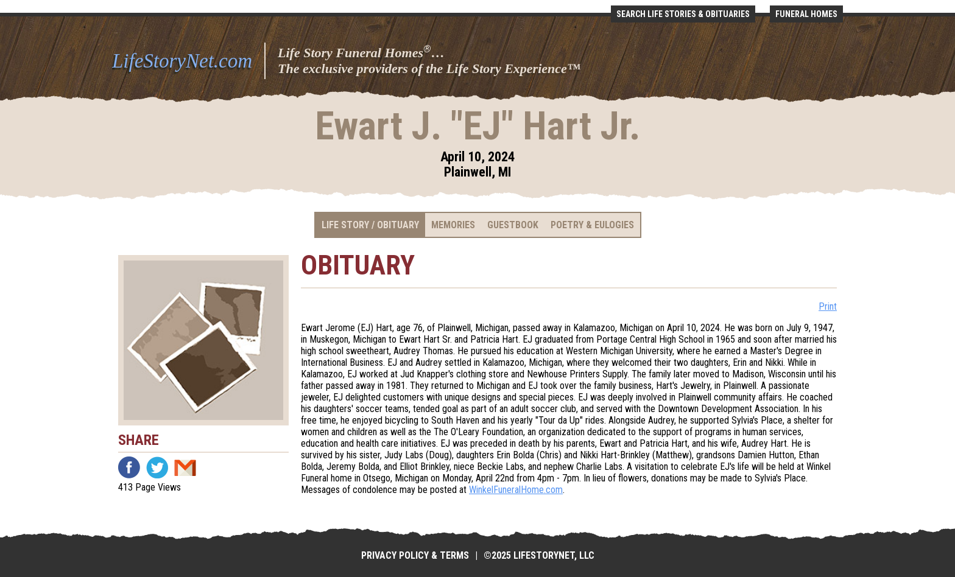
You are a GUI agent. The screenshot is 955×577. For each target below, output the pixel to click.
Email (185, 467)
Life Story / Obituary (370, 225)
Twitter (157, 467)
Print (828, 306)
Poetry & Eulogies (592, 225)
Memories (453, 225)
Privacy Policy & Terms (415, 555)
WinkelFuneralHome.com (516, 489)
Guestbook (512, 225)
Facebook (129, 467)
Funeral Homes (806, 14)
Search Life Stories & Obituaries (683, 14)
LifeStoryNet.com (182, 61)
